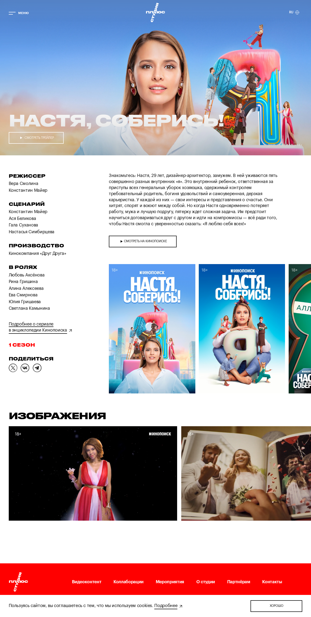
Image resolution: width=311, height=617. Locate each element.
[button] (124, 329)
